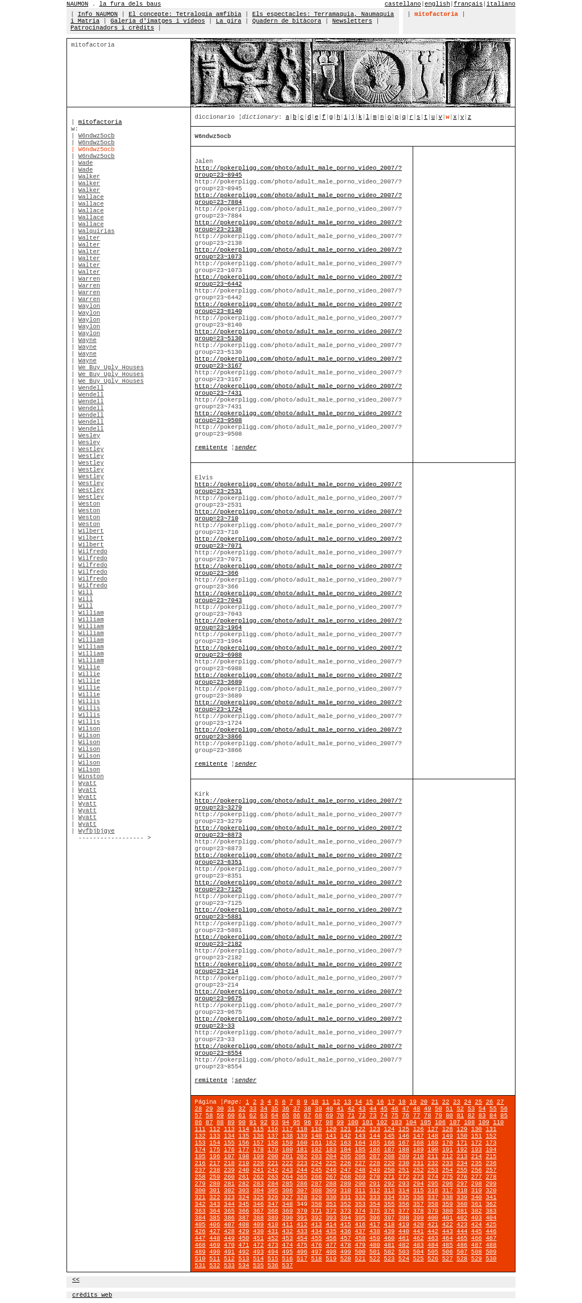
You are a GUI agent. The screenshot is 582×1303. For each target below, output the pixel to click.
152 (490, 1136)
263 (273, 1176)
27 (500, 1102)
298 (476, 1183)
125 (403, 1129)
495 (287, 1251)
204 (331, 1156)
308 (316, 1190)
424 (476, 1224)
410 (273, 1224)
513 (243, 1258)
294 (418, 1183)
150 (461, 1136)
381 (461, 1211)
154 (214, 1142)
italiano (501, 4)
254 (447, 1170)
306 (287, 1190)
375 (374, 1211)
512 (229, 1258)
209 (403, 1156)
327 (287, 1197)
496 (302, 1251)
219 (243, 1163)
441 (418, 1231)
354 (374, 1204)
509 (490, 1251)
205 (345, 1156)
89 (231, 1122)
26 (489, 1102)
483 (418, 1245)
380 (447, 1211)
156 (243, 1142)
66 (296, 1115)
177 (243, 1149)
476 (316, 1245)
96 (307, 1122)
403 (476, 1217)
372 (331, 1211)
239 (229, 1170)
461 (403, 1238)
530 (490, 1258)
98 (329, 1122)
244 (302, 1170)
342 (200, 1204)
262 (258, 1176)
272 (403, 1176)
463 (432, 1238)
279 (200, 1183)
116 (273, 1129)
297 (461, 1183)
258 (200, 1176)
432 (287, 1231)
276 (461, 1176)
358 (432, 1204)
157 (258, 1142)
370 (302, 1211)
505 (432, 1251)
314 (403, 1190)
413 (316, 1224)
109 (484, 1122)
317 (447, 1190)
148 (432, 1136)
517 (302, 1258)
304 (258, 1190)
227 (360, 1163)
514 (258, 1258)
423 (461, 1224)
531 (200, 1265)
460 (389, 1238)
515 (273, 1258)
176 (229, 1149)
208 (389, 1156)
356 (403, 1204)
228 (374, 1163)
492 (243, 1251)
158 (273, 1142)
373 (345, 1211)
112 (214, 1129)
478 (345, 1245)
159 (287, 1142)
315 (418, 1190)
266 (316, 1176)
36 (285, 1108)
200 (273, 1156)
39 (318, 1108)
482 (403, 1245)
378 (418, 1211)
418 (389, 1224)
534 (243, 1265)
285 (287, 1183)
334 (389, 1197)
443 (447, 1231)
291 (374, 1183)
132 (200, 1136)
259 (214, 1176)
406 (214, 1224)
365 (229, 1211)
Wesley (89, 435)
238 (214, 1170)
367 (258, 1211)
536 (273, 1265)
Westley (91, 449)
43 (362, 1108)
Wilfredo (92, 551)
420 (418, 1224)
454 (302, 1238)
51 (449, 1108)
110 (498, 1122)
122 (360, 1129)
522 (374, 1258)
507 (461, 1251)
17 (391, 1102)
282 (243, 1183)
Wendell (91, 388)
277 (476, 1176)
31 (231, 1108)
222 (287, 1163)
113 (229, 1129)
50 (438, 1108)
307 (302, 1190)
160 (302, 1142)
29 (209, 1108)
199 (258, 1156)
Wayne (87, 340)
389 (273, 1217)
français (468, 4)
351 (331, 1204)
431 (273, 1231)
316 (432, 1190)
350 (316, 1204)
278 (490, 1176)
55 (493, 1108)
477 (331, 1245)
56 (504, 1108)
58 (209, 1115)
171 (461, 1142)
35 (274, 1108)
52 (460, 1108)
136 (258, 1136)
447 (200, 1238)
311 (360, 1190)
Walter (89, 238)
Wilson (89, 728)
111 (200, 1129)
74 (384, 1115)
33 (253, 1108)
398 (403, 1217)
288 (331, 1183)
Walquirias (96, 231)
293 (403, 1183)
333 (374, 1197)
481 (389, 1245)
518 (316, 1258)
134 (229, 1136)
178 (258, 1149)
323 (229, 1197)
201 (287, 1156)
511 (214, 1258)
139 (302, 1136)
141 (331, 1136)
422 (447, 1224)
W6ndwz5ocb (96, 135)
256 (476, 1170)
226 (345, 1163)
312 (374, 1190)
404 (490, 1217)
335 (403, 1197)
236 (490, 1163)
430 (258, 1231)
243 (287, 1170)
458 (360, 1238)
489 (200, 1251)
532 (214, 1265)
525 (418, 1258)
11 (326, 1102)
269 (360, 1176)
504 (418, 1251)
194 (490, 1149)
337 (432, 1197)
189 (418, 1149)
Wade (85, 163)
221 (273, 1163)
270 (374, 1176)
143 (360, 1136)
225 (331, 1163)
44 (373, 1108)
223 (302, 1163)
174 (200, 1149)
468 (200, 1245)
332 (360, 1197)
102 (382, 1122)
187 (389, 1149)
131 (490, 1129)
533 (229, 1265)
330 (331, 1197)
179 (273, 1149)
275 (447, 1176)
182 (316, 1149)
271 (389, 1176)
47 (405, 1108)
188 (403, 1149)
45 (384, 1108)
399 (418, 1217)
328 (302, 1197)
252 (418, 1170)
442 (432, 1231)
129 (461, 1129)
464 (447, 1238)
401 (447, 1217)
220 (258, 1163)
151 (476, 1136)
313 (389, 1190)
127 (432, 1129)
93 (274, 1122)
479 (360, 1245)
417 (374, 1224)
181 (302, 1149)
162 (331, 1142)
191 (447, 1149)
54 (482, 1108)
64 (274, 1115)
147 (418, 1136)
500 (360, 1251)
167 (403, 1142)
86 (198, 1122)
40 (329, 1108)
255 (461, 1170)
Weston (89, 503)
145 (389, 1136)
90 (242, 1122)
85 (504, 1115)
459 (374, 1238)
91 (253, 1122)
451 (258, 1238)
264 (287, 1176)
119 (316, 1129)
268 (345, 1176)
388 (258, 1217)
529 (476, 1258)
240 (243, 1170)
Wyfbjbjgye (96, 831)
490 (214, 1251)
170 (447, 1142)
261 (243, 1176)
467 (490, 1238)
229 (389, 1163)
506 (447, 1251)
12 (336, 1102)
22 (446, 1102)
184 (345, 1149)
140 (316, 1136)
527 (447, 1258)
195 (200, 1156)
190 (432, 1149)
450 (243, 1238)
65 (285, 1115)
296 (447, 1183)
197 (229, 1156)
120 (331, 1129)
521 (360, 1258)
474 (287, 1245)
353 (360, 1204)
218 (229, 1163)
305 (273, 1190)
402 (461, 1217)
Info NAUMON (98, 14)
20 (423, 1102)
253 (432, 1170)
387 (243, 1217)
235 (476, 1163)
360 (461, 1204)
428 (229, 1231)
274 (432, 1176)
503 (403, 1251)
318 (461, 1190)
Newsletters (352, 21)
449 (229, 1238)
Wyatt (87, 783)
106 (440, 1122)
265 (302, 1176)
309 (331, 1190)
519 (331, 1258)
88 (220, 1122)
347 (273, 1204)
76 (405, 1115)
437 (360, 1231)
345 (243, 1204)
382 (476, 1211)
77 (417, 1115)
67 (307, 1115)
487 (476, 1245)
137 (273, 1136)
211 (432, 1156)
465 (461, 1238)
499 (345, 1251)
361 (476, 1204)
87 (209, 1122)
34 (264, 1108)
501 (374, 1251)
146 (403, 1136)
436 (345, 1231)
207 (374, 1156)
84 (493, 1115)
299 (490, 1183)
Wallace (91, 197)
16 (380, 1102)
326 (273, 1197)
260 (229, 1176)
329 (316, 1197)
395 (360, 1217)
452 (273, 1238)
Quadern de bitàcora (287, 21)
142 (345, 1136)
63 (264, 1115)
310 (345, 1190)
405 (200, 1224)
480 (374, 1245)
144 (374, 1136)
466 (476, 1238)
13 (347, 1102)
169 (432, 1142)
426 (200, 1231)
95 (296, 1122)
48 (417, 1108)
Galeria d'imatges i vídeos (157, 21)
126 (418, 1129)
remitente (211, 447)
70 (340, 1115)
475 (302, 1245)
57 (198, 1115)
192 (461, 1149)
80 (449, 1115)
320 (490, 1190)
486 (461, 1245)
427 (214, 1231)
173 (490, 1142)
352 (345, 1204)
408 (243, 1224)
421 (432, 1224)
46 (394, 1108)
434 (316, 1231)
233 (447, 1163)
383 (490, 1211)
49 (427, 1108)
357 (418, 1204)
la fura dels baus (130, 4)
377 (403, 1211)
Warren (89, 278)
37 (296, 1108)
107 (455, 1122)
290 (360, 1183)
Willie (89, 667)
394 (345, 1217)
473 (273, 1245)
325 (258, 1197)
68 (318, 1115)
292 (389, 1183)
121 (345, 1129)
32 (242, 1108)
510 (200, 1258)
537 (287, 1265)
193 (476, 1149)
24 (467, 1102)
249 (374, 1170)
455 (316, 1238)
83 (482, 1115)
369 (287, 1211)
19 (413, 1102)
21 (435, 1102)
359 (447, 1204)
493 (258, 1251)
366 (243, 1211)
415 (345, 1224)
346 (258, 1204)
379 (432, 1211)
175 (214, 1149)
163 (345, 1142)
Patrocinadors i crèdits (112, 27)
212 (447, 1156)
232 (432, 1163)
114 (243, 1129)
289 (345, 1183)
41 (340, 1108)
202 (302, 1156)
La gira (229, 21)
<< (76, 1279)
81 (460, 1115)
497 (316, 1251)
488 (490, 1245)
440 (403, 1231)
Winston (91, 776)
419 (403, 1224)
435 (331, 1231)
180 (287, 1149)
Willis (89, 701)
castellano (403, 4)
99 (340, 1122)
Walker (89, 176)
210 (418, 1156)
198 (243, 1156)
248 (360, 1170)
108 (469, 1122)
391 (302, 1217)
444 (461, 1231)
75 (394, 1115)
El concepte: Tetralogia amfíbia (184, 14)
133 (214, 1136)
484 (432, 1245)
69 (329, 1115)
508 (476, 1251)
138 (287, 1136)
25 (478, 1102)
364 (214, 1211)
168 (418, 1142)
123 (374, 1129)
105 (425, 1122)
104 (411, 1122)
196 (214, 1156)
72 (362, 1115)
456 (331, 1238)
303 (243, 1190)
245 (316, 1170)
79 (438, 1115)
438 (374, 1231)
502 (389, 1251)
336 (418, 1197)
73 (373, 1115)
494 (273, 1251)
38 (307, 1108)
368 (273, 1211)
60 (231, 1115)
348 (287, 1204)
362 (490, 1204)
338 (447, 1197)
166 (389, 1142)
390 (287, 1217)
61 (242, 1115)
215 (490, 1156)
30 (220, 1108)
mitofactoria (100, 122)
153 (200, 1142)
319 (476, 1190)
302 (229, 1190)
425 (490, 1224)
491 (229, 1251)
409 (258, 1224)
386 (229, 1217)
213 (461, 1156)
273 (418, 1176)
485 (447, 1245)
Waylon (89, 306)
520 (345, 1258)
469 (214, 1245)
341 (490, 1197)
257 (490, 1170)
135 (243, 1136)
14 (358, 1102)
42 (351, 1108)
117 (287, 1129)
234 (461, 1163)
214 (476, 1156)
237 (200, 1170)
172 (476, 1142)
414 (331, 1224)
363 (200, 1211)
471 (243, 1245)
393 (331, 1217)
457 (345, 1238)
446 (490, 1231)
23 (456, 1102)
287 (316, 1183)
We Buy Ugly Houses (111, 367)
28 (198, 1108)
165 (374, 1142)
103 (396, 1122)
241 (258, 1170)
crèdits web (92, 1295)
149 (447, 1136)
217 (214, 1163)
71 (351, 1115)
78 (427, 1115)
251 (403, 1170)
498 (331, 1251)
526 (432, 1258)
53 (471, 1108)
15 (369, 1102)
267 (331, 1176)
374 (360, 1211)
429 (243, 1231)
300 (200, 1190)
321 (200, 1197)
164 (360, 1142)
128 (447, 1129)
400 (432, 1217)
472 (258, 1245)
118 (302, 1129)
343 (214, 1204)
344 (229, 1204)
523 (389, 1258)
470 (229, 1245)
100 (352, 1122)
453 (287, 1238)
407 (229, 1224)
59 (220, 1115)
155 (229, 1142)
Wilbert (91, 531)
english (437, 4)
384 (200, 1217)
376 (389, 1211)
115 (258, 1129)
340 (476, 1197)
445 (476, 1231)
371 (316, 1211)
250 (389, 1170)
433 (302, 1231)
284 (273, 1183)
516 (287, 1258)
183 (331, 1149)
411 (287, 1224)
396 (374, 1217)
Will (85, 592)
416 (360, 1224)
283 (258, 1183)
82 (471, 1115)
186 (374, 1149)
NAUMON (77, 4)
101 (367, 1122)
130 (476, 1129)
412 (302, 1224)
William (91, 612)
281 (229, 1183)
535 (258, 1265)
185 (360, 1149)
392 (316, 1217)
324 (243, 1197)
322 (214, 1197)
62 (253, 1115)
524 (403, 1258)
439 (389, 1231)
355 (389, 1204)
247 (345, 1170)
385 (214, 1217)
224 (316, 1163)
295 (432, 1183)
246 (331, 1170)
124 (389, 1129)
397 (389, 1217)
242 (273, 1170)
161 (316, 1142)
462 (418, 1238)
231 (418, 1163)
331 (345, 1197)
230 (403, 1163)
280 (214, 1183)
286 (302, 1183)
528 (461, 1258)
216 (200, 1163)
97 (318, 1122)
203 (316, 1156)
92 (264, 1122)
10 (314, 1102)
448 (214, 1238)
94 (285, 1122)
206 (360, 1156)
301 (214, 1190)
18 (402, 1102)
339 (461, 1197)
